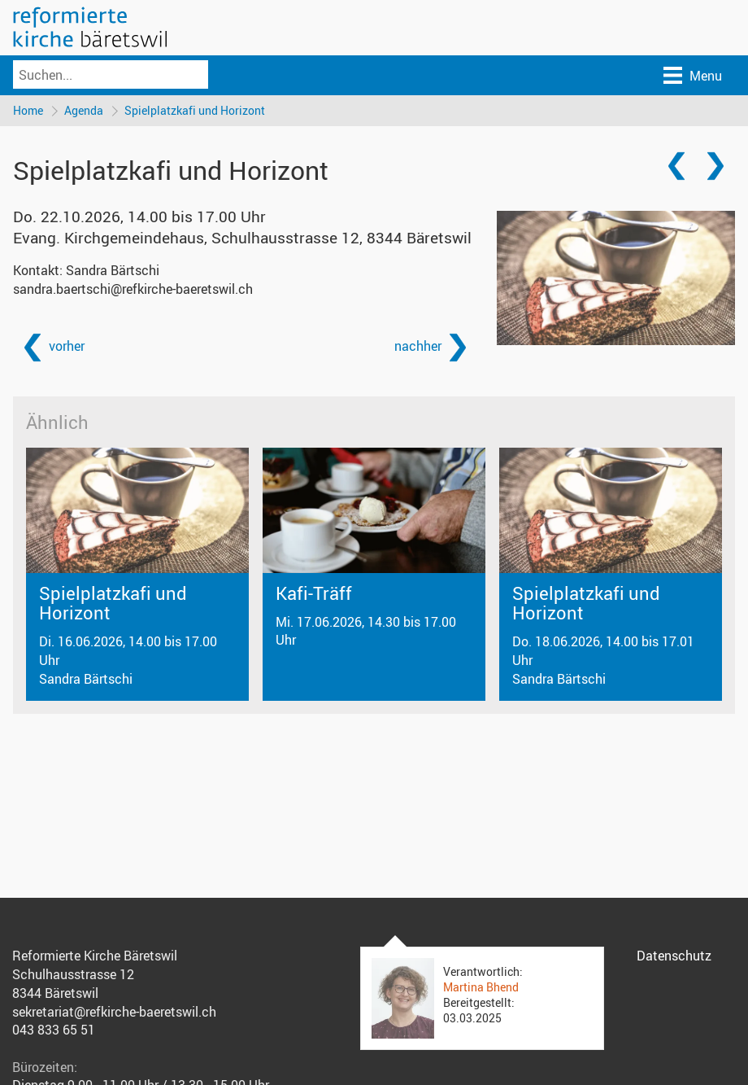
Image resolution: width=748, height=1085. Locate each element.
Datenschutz (674, 956)
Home (28, 110)
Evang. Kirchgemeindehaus (242, 237)
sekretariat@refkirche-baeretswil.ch (114, 1012)
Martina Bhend (481, 987)
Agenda (83, 110)
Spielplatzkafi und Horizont (194, 110)
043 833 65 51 (53, 1030)
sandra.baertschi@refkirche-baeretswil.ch (133, 289)
